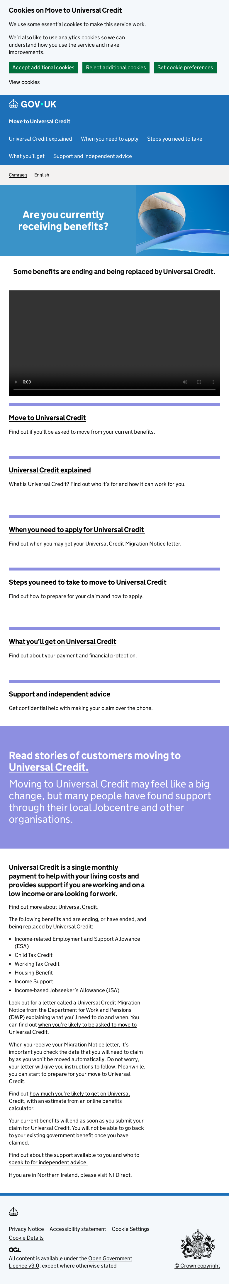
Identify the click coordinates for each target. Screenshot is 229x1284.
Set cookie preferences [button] (185, 67)
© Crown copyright (197, 1265)
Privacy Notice (26, 1229)
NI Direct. (120, 1175)
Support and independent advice (92, 156)
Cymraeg (18, 175)
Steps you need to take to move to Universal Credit (88, 582)
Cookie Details (26, 1237)
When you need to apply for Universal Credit (77, 529)
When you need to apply (109, 138)
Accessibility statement (78, 1229)
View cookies (24, 82)
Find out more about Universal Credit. (54, 906)
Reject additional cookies (116, 67)
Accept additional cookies (43, 67)
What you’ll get (27, 156)
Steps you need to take (174, 138)
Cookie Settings (131, 1229)
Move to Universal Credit (39, 121)
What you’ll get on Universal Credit (62, 641)
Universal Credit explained (40, 138)
